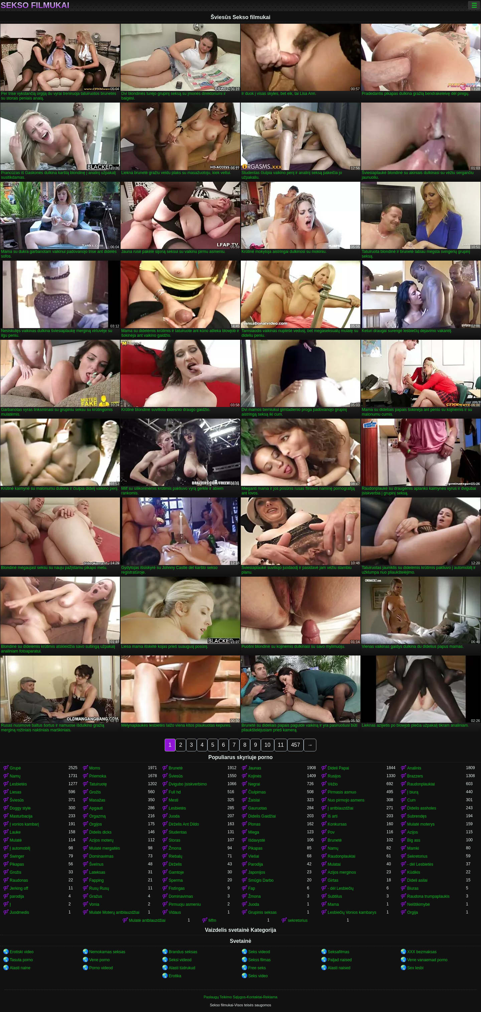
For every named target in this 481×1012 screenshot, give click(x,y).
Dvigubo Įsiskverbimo (188, 784)
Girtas (333, 880)
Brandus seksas (183, 952)
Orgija (412, 912)
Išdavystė (256, 840)
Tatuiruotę (98, 784)
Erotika (175, 976)
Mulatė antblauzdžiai (147, 920)
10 (268, 745)
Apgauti (96, 808)
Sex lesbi (415, 968)
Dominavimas (101, 856)
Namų (15, 776)
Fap (251, 888)
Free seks (257, 968)
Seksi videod (180, 960)
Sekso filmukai (35, 5)
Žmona (175, 848)
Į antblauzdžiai (340, 808)
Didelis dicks (100, 832)
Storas (174, 840)
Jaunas (254, 768)
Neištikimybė (418, 904)
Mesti (173, 800)
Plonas (254, 824)
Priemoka (97, 776)
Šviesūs (176, 776)
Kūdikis (413, 872)
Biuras (413, 888)
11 (281, 745)
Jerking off (19, 888)
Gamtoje (176, 872)
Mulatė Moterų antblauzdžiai (114, 912)
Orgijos (95, 824)
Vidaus (175, 912)
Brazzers (415, 776)
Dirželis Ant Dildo (184, 824)
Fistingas (177, 888)
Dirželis (175, 864)
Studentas (178, 832)
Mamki (413, 848)
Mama (333, 904)
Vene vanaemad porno (427, 960)
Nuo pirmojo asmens (346, 800)
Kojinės (254, 776)
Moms (94, 768)
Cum (411, 800)
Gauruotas (257, 808)
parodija (17, 896)
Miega (253, 832)
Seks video (258, 976)
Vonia (94, 904)
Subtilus (335, 896)
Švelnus (96, 864)
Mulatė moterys (421, 824)
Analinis (414, 768)
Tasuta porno (21, 960)
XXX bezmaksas (422, 952)
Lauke (15, 832)
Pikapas (255, 848)
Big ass (413, 840)
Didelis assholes (421, 808)
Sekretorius (417, 856)
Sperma (176, 880)
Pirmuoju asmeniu (185, 904)
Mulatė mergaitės (104, 848)
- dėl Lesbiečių (340, 888)
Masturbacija (21, 816)
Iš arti (332, 816)
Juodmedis (19, 912)
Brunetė (176, 768)
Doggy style (20, 808)
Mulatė (16, 840)
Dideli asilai (417, 880)
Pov (331, 832)
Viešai (253, 856)
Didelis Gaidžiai (262, 816)
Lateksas (97, 872)
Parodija (255, 864)
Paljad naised (340, 960)
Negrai (254, 784)
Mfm (212, 920)
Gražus (95, 896)
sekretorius (298, 920)
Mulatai (334, 864)
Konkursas (337, 824)
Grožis (95, 792)
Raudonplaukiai (421, 784)
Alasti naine (20, 968)
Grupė (15, 768)
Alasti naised (339, 968)
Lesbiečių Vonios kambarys (352, 912)
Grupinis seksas (262, 912)
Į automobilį (20, 848)
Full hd (175, 792)
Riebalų (175, 856)
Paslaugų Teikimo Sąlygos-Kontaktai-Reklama (241, 997)
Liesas (15, 792)
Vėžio (333, 784)
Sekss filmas (259, 960)
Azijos (412, 832)
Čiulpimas (257, 792)
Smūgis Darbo (261, 880)
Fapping (96, 880)
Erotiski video (21, 952)
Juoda (174, 816)
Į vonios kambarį (24, 824)
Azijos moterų (101, 840)
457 (295, 745)
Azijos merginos (342, 872)
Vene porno (99, 960)
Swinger (17, 856)
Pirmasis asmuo (342, 792)
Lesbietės (18, 784)
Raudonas (19, 880)
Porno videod (101, 968)
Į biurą (412, 792)
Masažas (97, 800)
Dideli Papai (338, 768)
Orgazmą (97, 816)
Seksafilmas (338, 952)
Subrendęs (417, 816)
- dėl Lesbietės (420, 864)
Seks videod (259, 952)
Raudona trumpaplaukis (428, 896)
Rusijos (334, 776)
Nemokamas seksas (107, 952)
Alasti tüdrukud (182, 968)
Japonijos (256, 872)
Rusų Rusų (99, 888)
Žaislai (254, 800)
